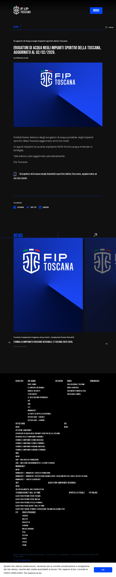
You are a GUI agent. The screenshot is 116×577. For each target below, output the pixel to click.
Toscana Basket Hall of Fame (28, 492)
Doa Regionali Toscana (76, 384)
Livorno (25, 525)
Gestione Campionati (23, 430)
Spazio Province (29, 512)
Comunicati (95, 381)
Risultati (20, 381)
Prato (24, 538)
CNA (29, 404)
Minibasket (32, 410)
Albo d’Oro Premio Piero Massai (28, 499)
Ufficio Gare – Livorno (36, 420)
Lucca (24, 542)
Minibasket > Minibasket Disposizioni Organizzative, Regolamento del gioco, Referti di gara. (52, 476)
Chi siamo (32, 381)
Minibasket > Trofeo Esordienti (28, 479)
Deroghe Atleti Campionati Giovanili (29, 437)
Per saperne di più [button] (33, 573)
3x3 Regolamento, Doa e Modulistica (30, 489)
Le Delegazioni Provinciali (38, 397)
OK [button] (103, 570)
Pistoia (25, 535)
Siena (24, 545)
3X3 (17, 482)
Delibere (59, 381)
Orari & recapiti (34, 391)
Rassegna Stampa (73, 394)
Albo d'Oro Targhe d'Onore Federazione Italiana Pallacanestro (40, 509)
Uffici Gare (20, 423)
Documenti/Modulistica (76, 391)
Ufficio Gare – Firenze (36, 417)
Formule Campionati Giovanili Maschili (30, 446)
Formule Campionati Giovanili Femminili (31, 450)
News (69, 381)
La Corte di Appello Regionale (39, 414)
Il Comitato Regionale (36, 387)
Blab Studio (26, 560)
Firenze (25, 516)
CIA (29, 401)
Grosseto (26, 522)
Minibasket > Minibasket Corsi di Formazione (33, 473)
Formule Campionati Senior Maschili (30, 440)
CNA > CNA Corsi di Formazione (27, 460)
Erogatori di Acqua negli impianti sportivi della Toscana (38, 433)
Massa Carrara (28, 529)
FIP (17, 512)
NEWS (16, 26)
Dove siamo (32, 384)
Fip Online (93, 492)
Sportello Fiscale (77, 492)
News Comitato (73, 387)
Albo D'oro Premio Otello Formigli (29, 502)
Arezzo (25, 519)
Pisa (23, 532)
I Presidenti (32, 394)
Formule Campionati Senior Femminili (30, 443)
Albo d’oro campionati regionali (62, 482)
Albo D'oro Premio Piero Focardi (28, 496)
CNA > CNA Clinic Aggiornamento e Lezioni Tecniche (35, 463)
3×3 (29, 407)
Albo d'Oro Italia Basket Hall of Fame (30, 506)
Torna (109, 27)
